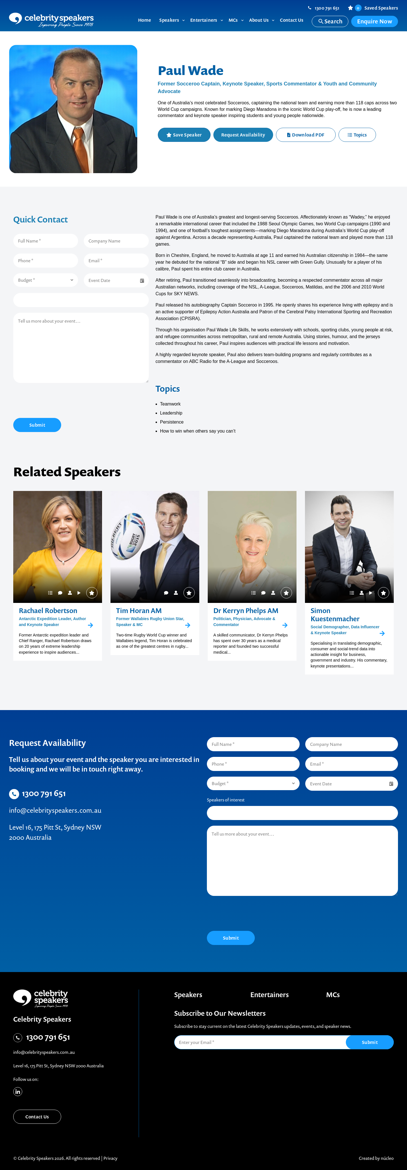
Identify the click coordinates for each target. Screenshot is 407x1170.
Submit (37, 425)
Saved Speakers (376, 8)
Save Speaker (187, 135)
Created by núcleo (376, 1158)
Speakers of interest (226, 800)
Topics (357, 135)
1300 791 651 (327, 8)
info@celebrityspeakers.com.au (55, 810)
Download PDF (305, 135)
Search (330, 21)
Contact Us (37, 1117)
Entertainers (269, 994)
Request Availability (243, 135)
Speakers (188, 994)
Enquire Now (374, 21)
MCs (333, 994)
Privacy (110, 1158)
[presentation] (56, 401)
